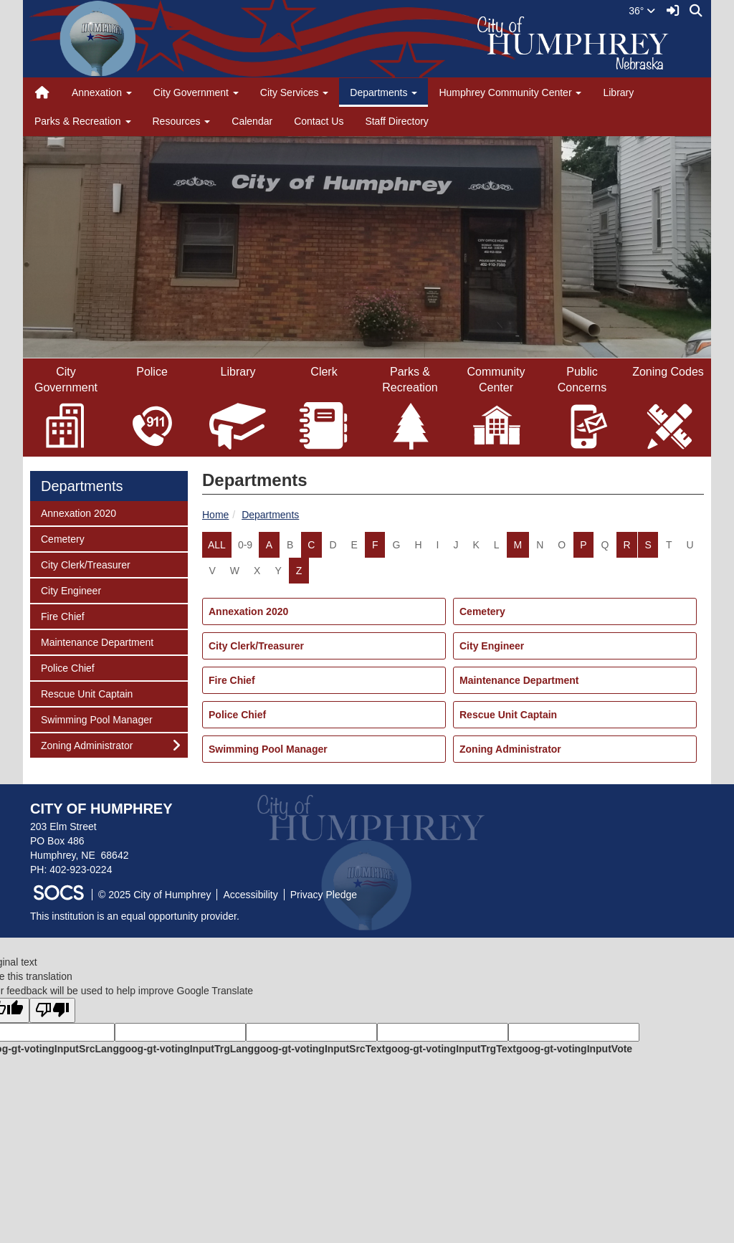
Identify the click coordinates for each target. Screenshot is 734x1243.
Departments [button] (383, 92)
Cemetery (482, 611)
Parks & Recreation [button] (82, 121)
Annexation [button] (102, 92)
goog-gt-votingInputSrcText (319, 1048)
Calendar (252, 121)
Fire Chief (232, 680)
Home (215, 514)
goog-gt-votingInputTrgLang (186, 1048)
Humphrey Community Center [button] (510, 92)
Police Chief (237, 714)
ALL (217, 545)
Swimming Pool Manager (268, 749)
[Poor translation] (52, 1010)
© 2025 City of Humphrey (154, 894)
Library (618, 92)
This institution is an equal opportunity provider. (134, 916)
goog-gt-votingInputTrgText (450, 1048)
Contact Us (318, 121)
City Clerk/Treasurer (256, 646)
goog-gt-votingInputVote (574, 1048)
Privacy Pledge (323, 894)
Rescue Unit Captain (508, 714)
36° (642, 10)
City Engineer (491, 646)
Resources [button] (182, 121)
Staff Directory (396, 121)
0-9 (245, 545)
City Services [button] (294, 92)
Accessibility (250, 894)
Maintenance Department (518, 680)
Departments (270, 514)
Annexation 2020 (248, 611)
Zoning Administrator (510, 749)
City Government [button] (196, 92)
